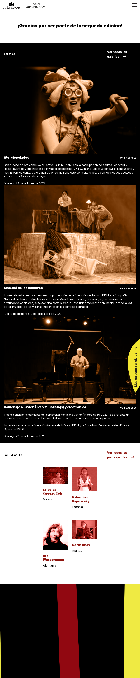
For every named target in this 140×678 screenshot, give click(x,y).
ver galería (128, 158)
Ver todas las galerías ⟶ (117, 54)
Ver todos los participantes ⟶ (120, 455)
